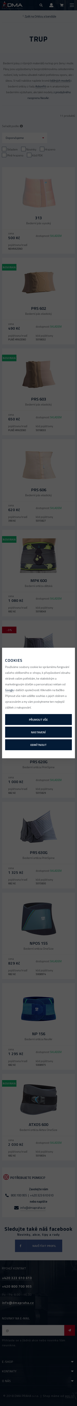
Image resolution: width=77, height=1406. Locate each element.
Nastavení (38, 732)
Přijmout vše (38, 719)
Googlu (9, 690)
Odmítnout (38, 745)
